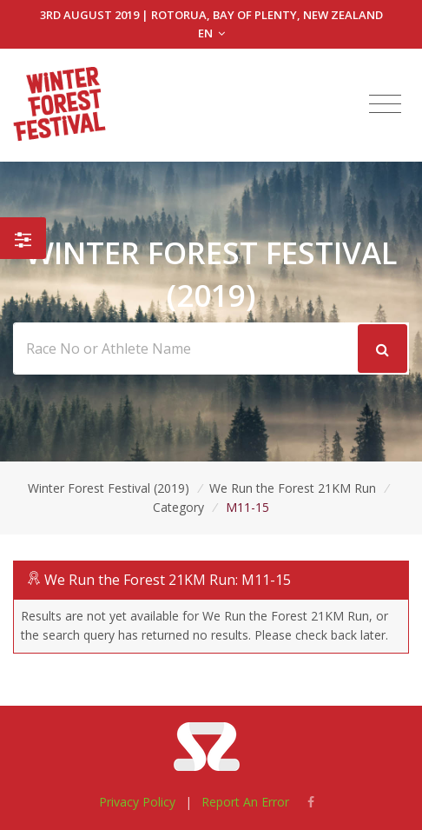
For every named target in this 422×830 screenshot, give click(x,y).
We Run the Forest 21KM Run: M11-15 (167, 579)
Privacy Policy (137, 801)
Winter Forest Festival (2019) (108, 488)
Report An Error (245, 801)
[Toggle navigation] (385, 104)
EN (211, 33)
